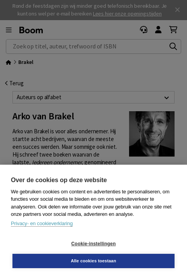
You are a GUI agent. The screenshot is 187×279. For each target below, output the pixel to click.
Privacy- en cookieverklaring (42, 223)
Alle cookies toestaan (93, 260)
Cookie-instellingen (93, 243)
